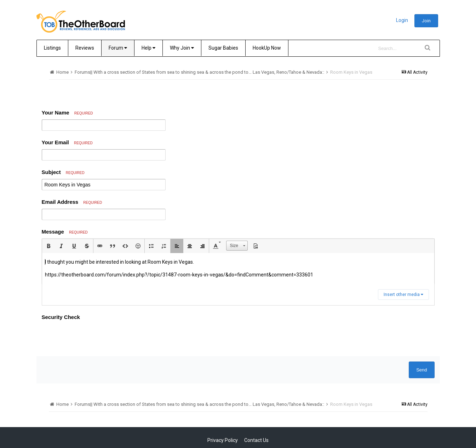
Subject (63, 172)
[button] (48, 246)
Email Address (72, 202)
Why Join (182, 48)
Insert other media (403, 294)
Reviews (84, 48)
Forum (118, 48)
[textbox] (238, 268)
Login (402, 20)
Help (148, 48)
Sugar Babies (223, 48)
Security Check (61, 317)
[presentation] (95, 337)
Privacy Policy (222, 440)
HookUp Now (267, 48)
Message (65, 232)
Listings (52, 48)
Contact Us (256, 440)
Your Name (67, 113)
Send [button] (421, 370)
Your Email (67, 142)
